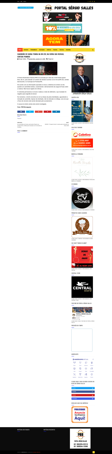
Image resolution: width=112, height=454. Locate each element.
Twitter (83, 388)
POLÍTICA (62, 50)
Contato (24, 1)
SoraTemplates (24, 452)
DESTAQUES (42, 50)
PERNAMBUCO (33, 50)
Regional (50, 59)
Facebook (83, 391)
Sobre (21, 1)
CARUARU (26, 50)
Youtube (83, 395)
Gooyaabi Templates (36, 452)
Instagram (83, 398)
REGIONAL (68, 50)
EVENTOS (49, 50)
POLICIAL (55, 50)
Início (18, 1)
